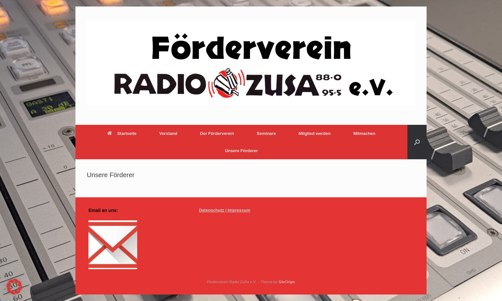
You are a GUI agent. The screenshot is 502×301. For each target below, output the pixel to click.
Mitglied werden (314, 133)
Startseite (121, 133)
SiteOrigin (287, 282)
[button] (417, 142)
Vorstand (168, 133)
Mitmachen (364, 133)
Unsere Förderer (241, 150)
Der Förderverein (217, 133)
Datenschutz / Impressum (224, 210)
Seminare (266, 133)
